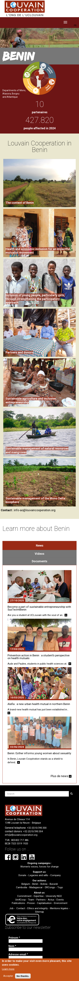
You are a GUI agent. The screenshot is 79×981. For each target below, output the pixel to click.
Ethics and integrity (37, 908)
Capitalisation (44, 903)
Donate (22, 875)
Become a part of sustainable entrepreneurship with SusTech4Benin (39, 608)
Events (60, 899)
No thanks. (23, 976)
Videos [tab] (39, 553)
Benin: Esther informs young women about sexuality (39, 753)
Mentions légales (59, 908)
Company (55, 875)
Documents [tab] (39, 561)
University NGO (54, 896)
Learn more (8, 969)
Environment (60, 903)
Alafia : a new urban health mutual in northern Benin (39, 704)
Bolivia (43, 883)
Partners (41, 899)
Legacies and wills (38, 875)
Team (31, 899)
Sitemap (39, 911)
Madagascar (36, 887)
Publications (18, 903)
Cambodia (21, 887)
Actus (51, 899)
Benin (35, 883)
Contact (20, 908)
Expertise (39, 896)
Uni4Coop (20, 899)
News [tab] (39, 545)
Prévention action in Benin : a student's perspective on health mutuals (38, 657)
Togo (60, 887)
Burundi (54, 883)
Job (11, 908)
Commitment (24, 896)
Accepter (8, 975)
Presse (31, 903)
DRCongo (50, 887)
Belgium (25, 883)
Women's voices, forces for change (39, 866)
